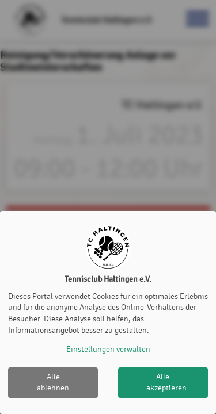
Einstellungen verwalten (108, 349)
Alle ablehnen (53, 383)
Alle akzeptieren (166, 383)
